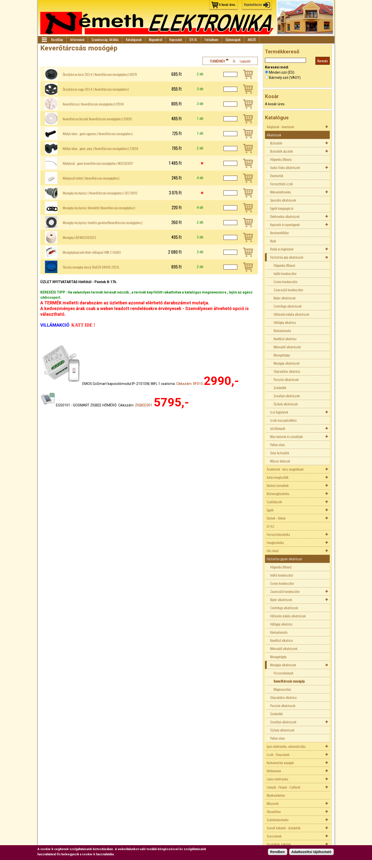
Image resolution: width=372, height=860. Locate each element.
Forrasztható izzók (281, 183)
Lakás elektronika (277, 778)
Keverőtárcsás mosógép (289, 681)
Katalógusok (134, 39)
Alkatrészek (274, 134)
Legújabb (245, 60)
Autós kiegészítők (277, 477)
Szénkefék (280, 387)
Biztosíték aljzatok (281, 151)
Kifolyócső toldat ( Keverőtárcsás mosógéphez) (91, 178)
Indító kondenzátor (285, 273)
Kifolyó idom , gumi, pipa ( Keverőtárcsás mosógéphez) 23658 (100, 148)
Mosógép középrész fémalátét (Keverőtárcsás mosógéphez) (99, 207)
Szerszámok (274, 836)
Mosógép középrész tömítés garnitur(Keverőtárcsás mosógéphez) (102, 222)
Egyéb (270, 509)
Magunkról (155, 39)
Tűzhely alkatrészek (286, 403)
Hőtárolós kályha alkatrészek (291, 314)
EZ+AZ (270, 526)
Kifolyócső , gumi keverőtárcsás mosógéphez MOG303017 (98, 163)
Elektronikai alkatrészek (285, 216)
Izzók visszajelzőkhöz (283, 420)
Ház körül (273, 550)
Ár (234, 60)
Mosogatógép (282, 354)
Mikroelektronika (280, 191)
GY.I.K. (193, 39)
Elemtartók (276, 175)
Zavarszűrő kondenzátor (288, 289)
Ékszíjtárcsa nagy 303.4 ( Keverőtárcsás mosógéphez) (96, 89)
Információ (77, 39)
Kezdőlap (57, 39)
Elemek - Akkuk (276, 518)
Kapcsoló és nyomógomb (285, 224)
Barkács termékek (278, 485)
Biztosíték (276, 143)
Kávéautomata (282, 330)
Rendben (277, 852)
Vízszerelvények (283, 672)
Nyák (273, 240)
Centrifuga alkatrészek (288, 306)
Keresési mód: (277, 67)
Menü (44, 39)
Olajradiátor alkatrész (287, 371)
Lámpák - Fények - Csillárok (283, 787)
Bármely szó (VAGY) (285, 78)
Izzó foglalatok (279, 412)
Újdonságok (233, 39)
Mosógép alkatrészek (287, 363)
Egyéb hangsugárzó (281, 208)
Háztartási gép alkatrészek (286, 257)
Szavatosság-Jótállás (105, 39)
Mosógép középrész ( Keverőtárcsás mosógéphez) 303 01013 (100, 192)
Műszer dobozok (280, 460)
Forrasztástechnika (278, 534)
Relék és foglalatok (281, 249)
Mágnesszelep (282, 689)
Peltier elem (277, 444)
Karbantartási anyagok (280, 762)
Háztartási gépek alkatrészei (284, 558)
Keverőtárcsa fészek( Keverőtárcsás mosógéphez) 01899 (97, 118)
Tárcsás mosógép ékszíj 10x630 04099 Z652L (91, 267)
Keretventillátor (279, 232)
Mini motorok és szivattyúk (286, 436)
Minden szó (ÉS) (281, 72)
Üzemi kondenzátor (286, 281)
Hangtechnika (275, 542)
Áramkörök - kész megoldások (285, 469)
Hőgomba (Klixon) (281, 159)
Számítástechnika (277, 819)
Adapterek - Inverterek (280, 126)
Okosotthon (274, 811)
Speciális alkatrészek (283, 200)
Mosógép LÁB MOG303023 (79, 237)
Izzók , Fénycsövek (278, 754)
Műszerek (273, 803)
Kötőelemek (274, 770)
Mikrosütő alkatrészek (287, 346)
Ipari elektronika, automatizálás (286, 746)
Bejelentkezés (253, 4)
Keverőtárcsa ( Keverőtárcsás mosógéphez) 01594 (93, 104)
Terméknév (217, 60)
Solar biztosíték (279, 452)
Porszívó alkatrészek (286, 379)
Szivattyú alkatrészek (287, 395)
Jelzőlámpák (277, 428)
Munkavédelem (276, 795)
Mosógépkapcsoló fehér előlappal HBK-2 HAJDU (92, 252)
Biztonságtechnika (278, 493)
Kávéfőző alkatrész (285, 338)
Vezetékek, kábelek (279, 844)
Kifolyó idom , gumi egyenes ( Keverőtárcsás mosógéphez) (98, 133)
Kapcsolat (175, 39)
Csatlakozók (274, 501)
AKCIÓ (252, 39)
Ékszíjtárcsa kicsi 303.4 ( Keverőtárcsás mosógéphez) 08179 (100, 74)
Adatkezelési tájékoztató (311, 852)
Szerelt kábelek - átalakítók (284, 827)
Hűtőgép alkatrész (285, 322)
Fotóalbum (211, 39)
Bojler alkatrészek (285, 297)
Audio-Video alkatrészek (285, 167)
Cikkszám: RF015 (189, 384)
